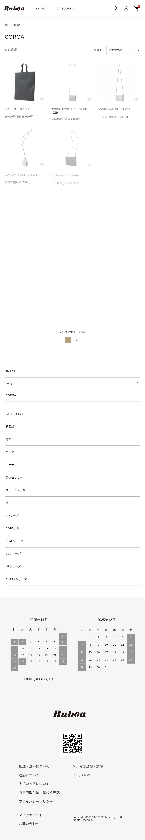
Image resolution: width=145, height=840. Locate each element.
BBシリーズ (13, 553)
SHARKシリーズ (16, 579)
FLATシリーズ (15, 541)
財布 (8, 439)
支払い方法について (34, 783)
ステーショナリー (17, 490)
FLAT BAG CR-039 (17, 109)
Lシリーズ (12, 515)
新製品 (10, 426)
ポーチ (10, 464)
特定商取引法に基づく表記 (39, 792)
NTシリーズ (13, 566)
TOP (7, 25)
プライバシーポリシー (36, 801)
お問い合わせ (29, 823)
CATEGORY (64, 8)
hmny (9, 383)
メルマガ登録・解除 (87, 766)
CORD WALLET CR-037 (114, 110)
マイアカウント (31, 814)
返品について (29, 774)
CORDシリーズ (15, 528)
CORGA (16, 25)
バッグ (10, 451)
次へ (85, 340)
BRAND (40, 8)
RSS (75, 774)
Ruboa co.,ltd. (110, 817)
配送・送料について (34, 766)
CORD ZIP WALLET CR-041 (70, 111)
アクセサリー (14, 477)
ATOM (85, 774)
